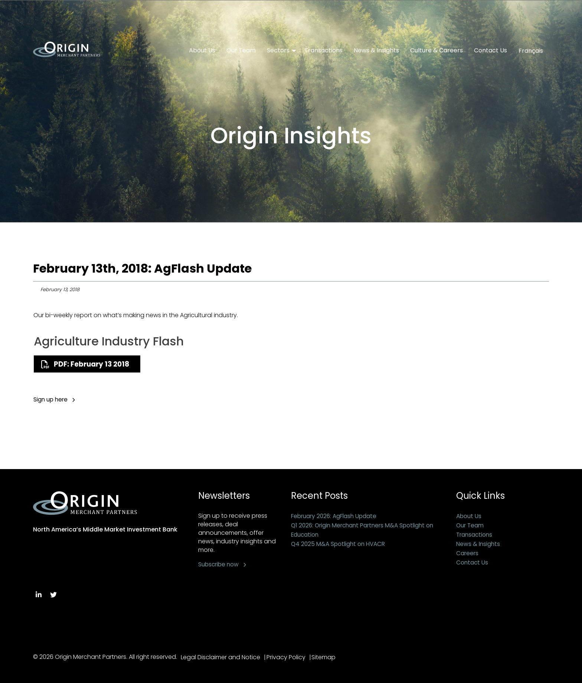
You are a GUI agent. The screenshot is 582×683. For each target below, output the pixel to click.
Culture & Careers (436, 50)
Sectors (278, 50)
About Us (202, 50)
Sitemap (328, 657)
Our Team (241, 50)
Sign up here (51, 399)
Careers (468, 553)
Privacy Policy (288, 657)
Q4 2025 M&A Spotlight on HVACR (340, 544)
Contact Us (490, 50)
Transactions (323, 50)
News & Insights (376, 50)
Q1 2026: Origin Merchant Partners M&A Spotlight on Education (366, 530)
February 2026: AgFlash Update (336, 516)
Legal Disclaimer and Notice (220, 657)
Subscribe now (219, 564)
